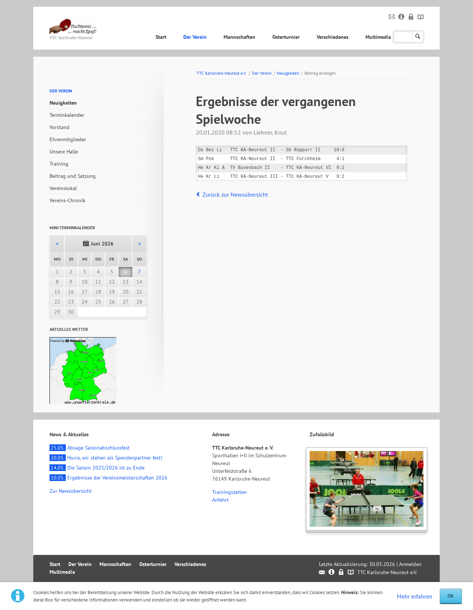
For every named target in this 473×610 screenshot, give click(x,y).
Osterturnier (286, 37)
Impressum (401, 17)
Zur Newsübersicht (71, 491)
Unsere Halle (64, 151)
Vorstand (59, 127)
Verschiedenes (332, 37)
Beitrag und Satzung (73, 176)
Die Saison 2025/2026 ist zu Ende (97, 467)
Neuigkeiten (288, 73)
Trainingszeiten (229, 492)
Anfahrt (220, 500)
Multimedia (378, 37)
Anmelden (410, 564)
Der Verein (195, 37)
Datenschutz (411, 17)
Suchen (417, 36)
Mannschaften (239, 37)
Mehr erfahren (414, 596)
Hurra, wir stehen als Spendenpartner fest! (106, 457)
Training (59, 163)
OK (451, 596)
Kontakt (392, 17)
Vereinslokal (63, 188)
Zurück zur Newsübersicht (235, 194)
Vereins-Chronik (67, 200)
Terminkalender (67, 115)
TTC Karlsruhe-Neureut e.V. (222, 73)
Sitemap (421, 17)
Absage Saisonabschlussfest (90, 447)
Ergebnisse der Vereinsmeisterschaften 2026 (108, 477)
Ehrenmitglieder (68, 139)
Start (161, 37)
